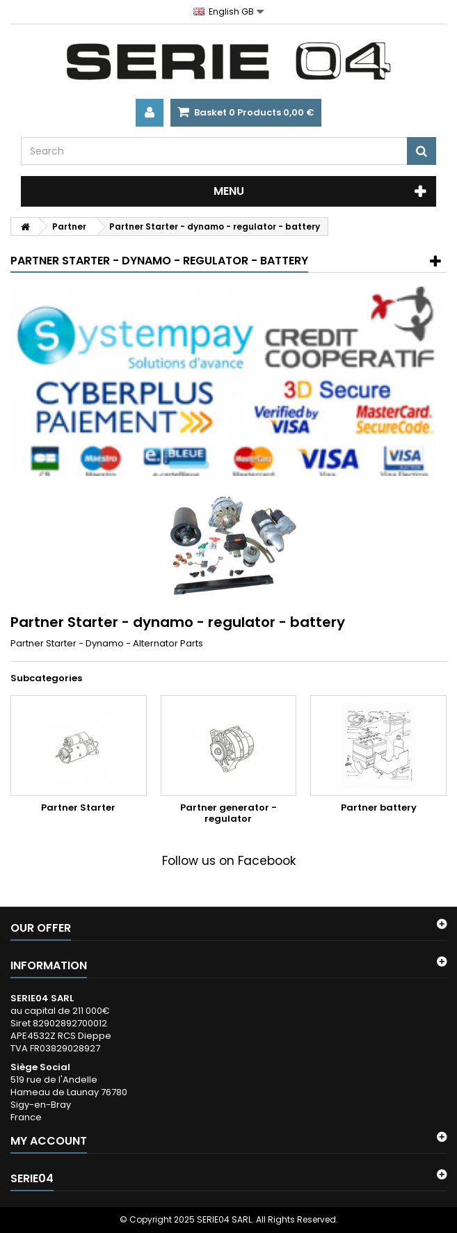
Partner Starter (78, 807)
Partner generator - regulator (228, 813)
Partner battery (379, 807)
